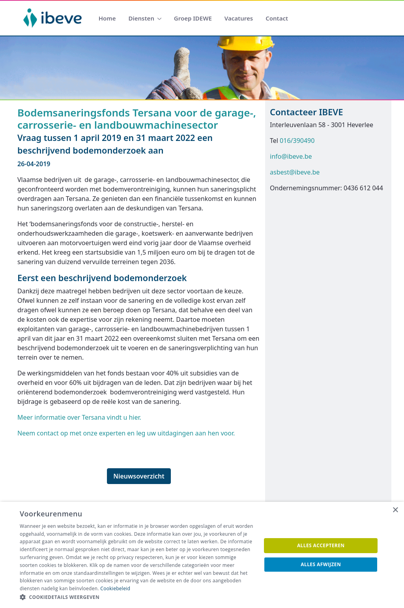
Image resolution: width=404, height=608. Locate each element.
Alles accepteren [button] (321, 545)
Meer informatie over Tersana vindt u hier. (79, 417)
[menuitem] (107, 18)
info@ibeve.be (291, 156)
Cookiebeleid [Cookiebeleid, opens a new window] (115, 588)
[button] (137, 597)
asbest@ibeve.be (295, 172)
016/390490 (297, 140)
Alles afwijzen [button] (321, 564)
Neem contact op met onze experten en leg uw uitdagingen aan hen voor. (126, 433)
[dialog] (202, 555)
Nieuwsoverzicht (139, 476)
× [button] (395, 510)
